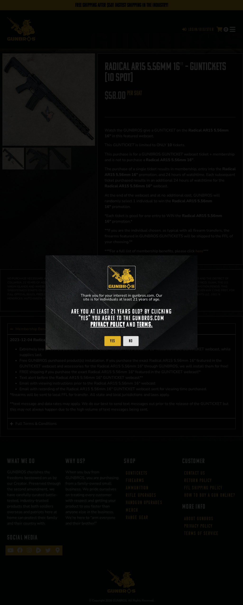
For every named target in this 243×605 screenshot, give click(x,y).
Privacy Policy (107, 324)
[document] (121, 302)
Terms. (145, 324)
